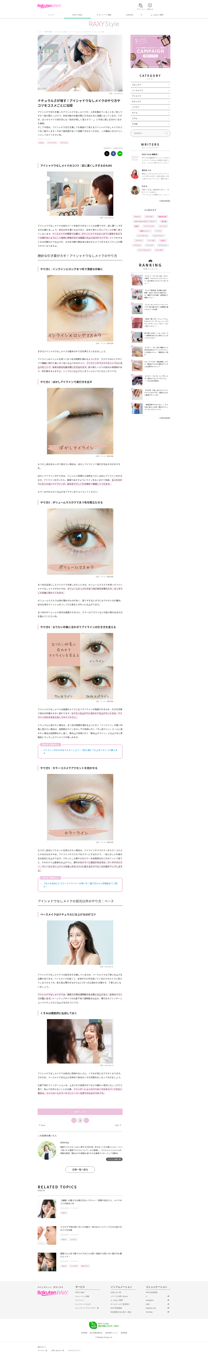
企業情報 (84, 1333)
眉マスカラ (85, 1266)
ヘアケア (135, 107)
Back (42, 1125)
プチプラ (139, 240)
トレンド (163, 226)
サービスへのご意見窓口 (120, 1304)
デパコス (137, 245)
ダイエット (163, 245)
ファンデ (149, 245)
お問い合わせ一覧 (57, 1350)
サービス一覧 (42, 1350)
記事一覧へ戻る (80, 1169)
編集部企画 (162, 216)
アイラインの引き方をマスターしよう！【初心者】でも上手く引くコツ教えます (80, 751)
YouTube (149, 1312)
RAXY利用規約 (116, 1308)
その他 (134, 124)
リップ (158, 231)
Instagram (149, 1300)
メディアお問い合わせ (119, 1296)
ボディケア (136, 101)
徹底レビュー (145, 231)
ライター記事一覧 (114, 1159)
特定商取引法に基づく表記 (121, 1312)
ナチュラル (64, 143)
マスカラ (73, 1239)
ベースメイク (137, 90)
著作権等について (111, 1333)
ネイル (134, 112)
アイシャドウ (52, 143)
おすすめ (149, 216)
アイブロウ (74, 1266)
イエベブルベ (158, 236)
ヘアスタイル (142, 236)
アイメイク (48, 139)
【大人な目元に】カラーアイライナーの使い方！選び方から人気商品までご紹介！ (80, 885)
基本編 (164, 221)
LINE (148, 1304)
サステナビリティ (74, 1350)
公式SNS (129, 15)
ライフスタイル (144, 250)
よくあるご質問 (157, 15)
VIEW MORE (164, 201)
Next (118, 1125)
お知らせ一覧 (116, 1292)
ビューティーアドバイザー (85, 1308)
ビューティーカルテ (83, 1304)
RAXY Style (77, 15)
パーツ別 (151, 240)
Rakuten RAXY (49, 6)
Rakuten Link (151, 1308)
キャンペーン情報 (104, 15)
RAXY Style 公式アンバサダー (145, 221)
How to (41, 143)
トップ (51, 15)
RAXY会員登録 (151, 1292)
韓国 (136, 226)
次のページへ (80, 1111)
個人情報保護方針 (96, 1333)
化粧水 (163, 240)
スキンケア (136, 84)
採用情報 (124, 1333)
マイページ (79, 1300)
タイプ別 (159, 250)
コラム (134, 118)
